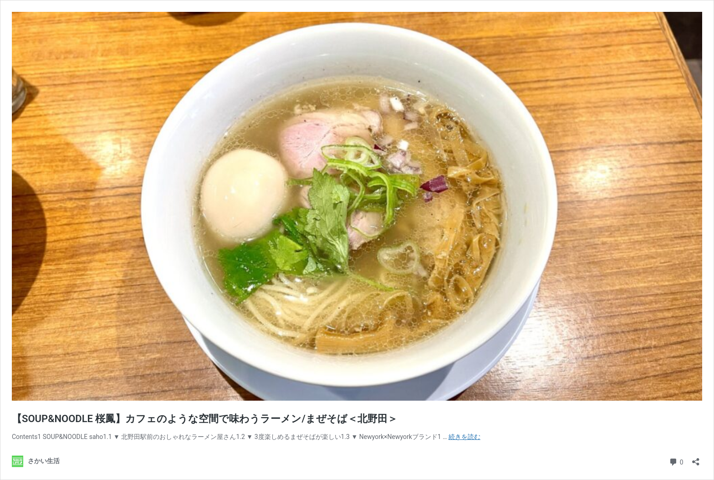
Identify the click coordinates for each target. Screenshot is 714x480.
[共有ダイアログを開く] (695, 459)
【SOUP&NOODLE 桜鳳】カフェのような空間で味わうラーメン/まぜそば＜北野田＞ (205, 418)
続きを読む (464, 436)
